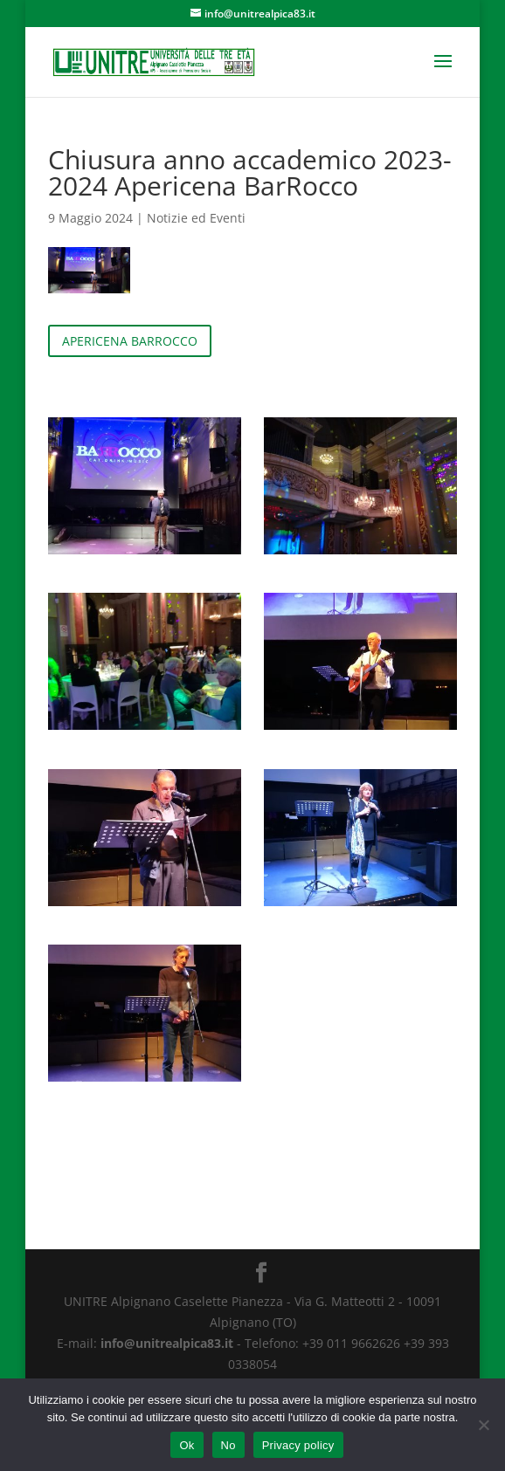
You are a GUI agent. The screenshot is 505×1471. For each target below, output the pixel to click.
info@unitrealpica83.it (166, 1343)
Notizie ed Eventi (196, 218)
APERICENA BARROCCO (129, 341)
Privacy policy (298, 1445)
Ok (186, 1445)
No (228, 1445)
